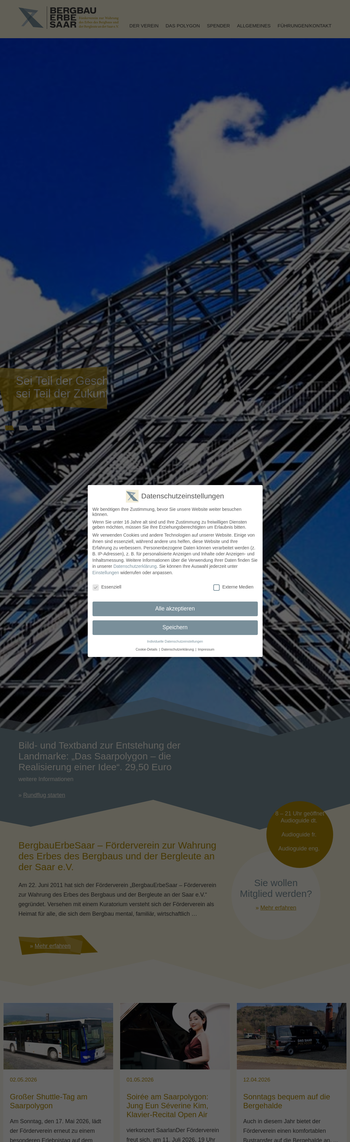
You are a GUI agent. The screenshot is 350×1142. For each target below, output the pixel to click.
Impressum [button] (206, 649)
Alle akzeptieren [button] (175, 608)
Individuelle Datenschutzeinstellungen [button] (175, 641)
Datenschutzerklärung (135, 566)
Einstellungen (106, 572)
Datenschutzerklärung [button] (177, 649)
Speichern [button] (175, 627)
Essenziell (107, 586)
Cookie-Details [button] (146, 649)
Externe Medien (233, 586)
